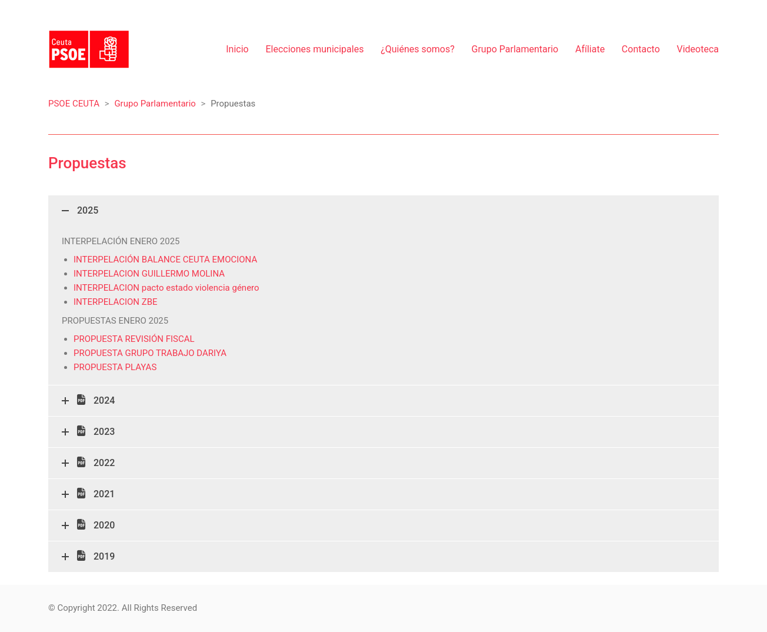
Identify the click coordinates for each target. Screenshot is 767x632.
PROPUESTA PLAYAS (115, 367)
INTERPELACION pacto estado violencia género (166, 287)
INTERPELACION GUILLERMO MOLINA (149, 273)
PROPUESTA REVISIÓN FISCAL (134, 339)
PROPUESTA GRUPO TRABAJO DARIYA (150, 353)
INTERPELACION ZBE (116, 302)
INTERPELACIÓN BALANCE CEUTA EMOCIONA (165, 259)
